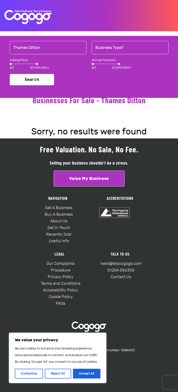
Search (32, 79)
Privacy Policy (61, 277)
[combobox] (48, 47)
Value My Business (89, 178)
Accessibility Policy (60, 290)
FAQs (60, 303)
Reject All (58, 373)
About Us (58, 221)
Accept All (86, 373)
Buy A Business (59, 214)
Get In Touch (58, 227)
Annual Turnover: (104, 60)
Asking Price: (19, 60)
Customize (29, 373)
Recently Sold (58, 234)
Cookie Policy (61, 297)
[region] (57, 358)
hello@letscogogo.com (121, 263)
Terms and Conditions (60, 283)
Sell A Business (58, 208)
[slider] (11, 64)
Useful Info (59, 241)
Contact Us (121, 277)
